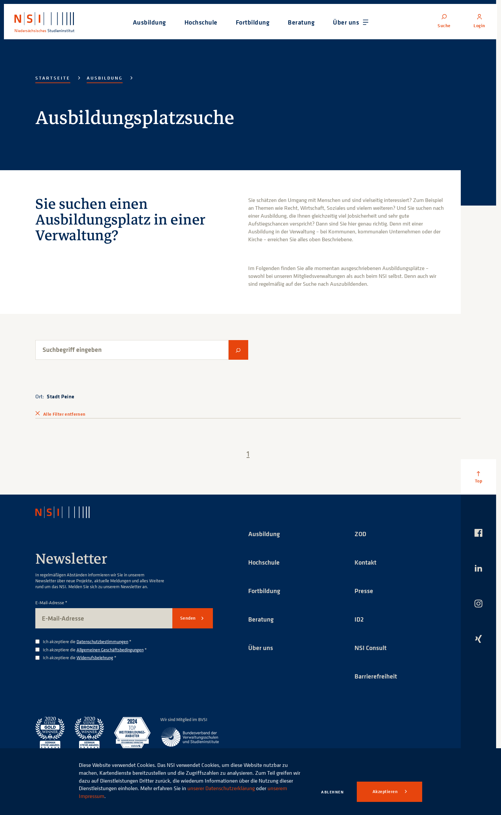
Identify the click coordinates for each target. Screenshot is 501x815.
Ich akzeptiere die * (87, 641)
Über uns (260, 647)
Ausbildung (105, 78)
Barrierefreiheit (375, 676)
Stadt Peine (61, 396)
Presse (363, 590)
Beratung (261, 619)
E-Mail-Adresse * (51, 603)
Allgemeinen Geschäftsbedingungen (110, 649)
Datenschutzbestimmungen (102, 641)
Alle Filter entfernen (64, 414)
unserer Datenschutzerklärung (221, 788)
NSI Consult (370, 647)
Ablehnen (332, 792)
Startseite (52, 78)
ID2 (359, 619)
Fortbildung (264, 590)
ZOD (360, 533)
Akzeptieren (385, 791)
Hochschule (264, 562)
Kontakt (365, 562)
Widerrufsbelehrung (95, 657)
